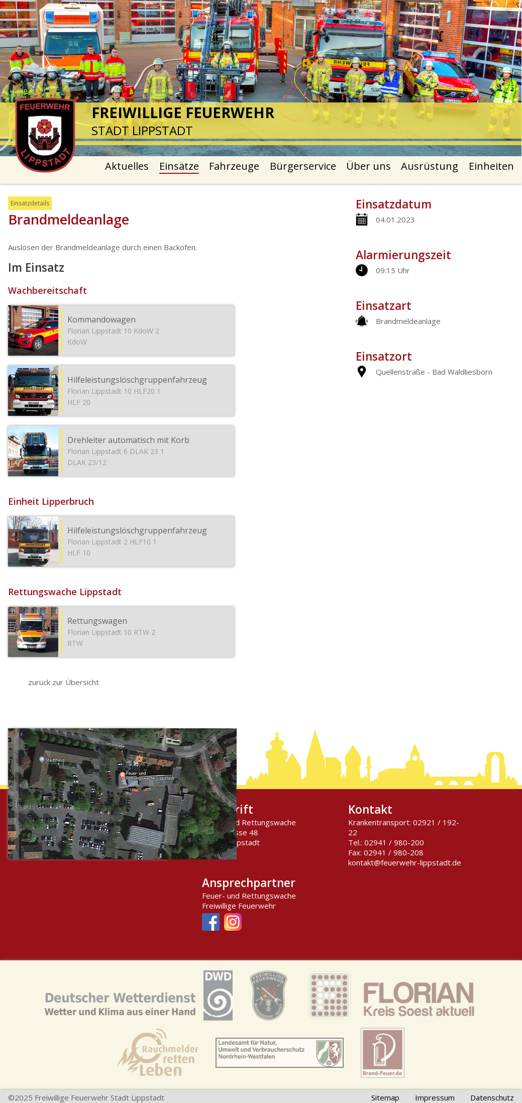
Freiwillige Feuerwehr (239, 906)
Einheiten (491, 166)
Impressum (435, 1097)
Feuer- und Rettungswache (249, 896)
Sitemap (385, 1097)
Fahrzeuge (234, 166)
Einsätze (179, 166)
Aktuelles (127, 166)
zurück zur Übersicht (63, 682)
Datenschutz (492, 1097)
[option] (260, 78)
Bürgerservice (303, 166)
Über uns (368, 166)
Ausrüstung (429, 166)
